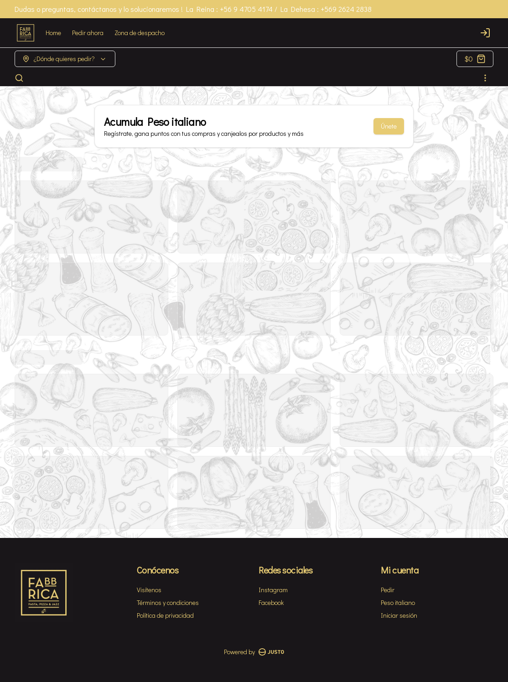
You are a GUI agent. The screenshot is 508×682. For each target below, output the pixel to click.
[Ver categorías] (485, 78)
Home (53, 32)
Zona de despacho (139, 32)
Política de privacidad (165, 615)
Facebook (271, 602)
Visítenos (149, 589)
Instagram (273, 589)
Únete (389, 126)
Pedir (387, 589)
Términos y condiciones (168, 602)
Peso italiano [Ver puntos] (398, 602)
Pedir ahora (88, 32)
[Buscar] (19, 78)
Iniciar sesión (399, 615)
